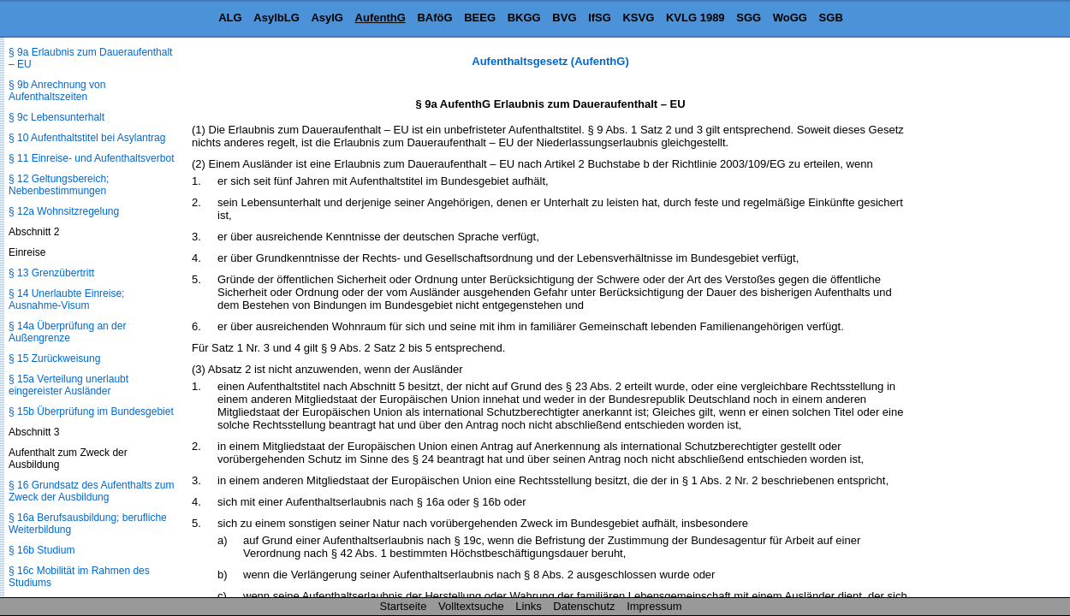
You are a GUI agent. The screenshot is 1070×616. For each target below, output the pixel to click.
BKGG (524, 17)
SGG (748, 17)
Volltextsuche (471, 606)
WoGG (790, 17)
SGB (831, 17)
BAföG (434, 17)
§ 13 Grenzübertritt (51, 273)
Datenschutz (584, 606)
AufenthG (380, 17)
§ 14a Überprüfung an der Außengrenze (67, 332)
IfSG (599, 17)
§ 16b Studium (41, 550)
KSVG (638, 17)
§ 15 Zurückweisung (54, 358)
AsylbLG (276, 17)
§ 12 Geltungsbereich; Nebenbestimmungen (59, 185)
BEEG (480, 17)
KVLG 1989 (695, 17)
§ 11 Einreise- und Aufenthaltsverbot (91, 158)
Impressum (654, 606)
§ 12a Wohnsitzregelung (64, 211)
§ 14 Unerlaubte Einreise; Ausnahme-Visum (66, 299)
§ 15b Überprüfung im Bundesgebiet (91, 412)
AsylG (327, 17)
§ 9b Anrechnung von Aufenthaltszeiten (57, 91)
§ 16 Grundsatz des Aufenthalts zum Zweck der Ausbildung (91, 491)
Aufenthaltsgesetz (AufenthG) (550, 61)
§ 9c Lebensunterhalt (56, 117)
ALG (229, 17)
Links (528, 606)
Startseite (403, 606)
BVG (564, 17)
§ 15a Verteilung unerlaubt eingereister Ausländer (68, 385)
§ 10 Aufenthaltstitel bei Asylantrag (87, 138)
